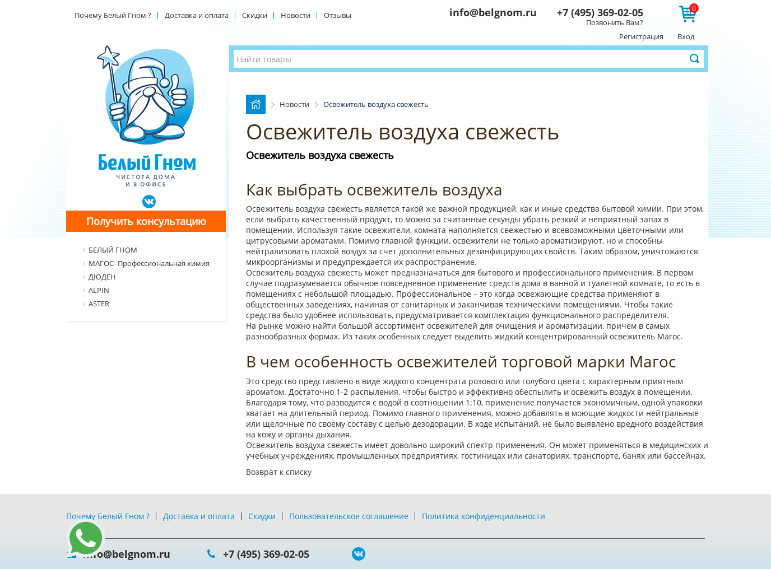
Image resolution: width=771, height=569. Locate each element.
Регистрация (641, 36)
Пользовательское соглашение (348, 516)
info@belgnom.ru (493, 12)
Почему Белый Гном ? (113, 15)
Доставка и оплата (197, 15)
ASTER (99, 304)
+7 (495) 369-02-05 (600, 12)
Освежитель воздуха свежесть (305, 208)
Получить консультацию (146, 221)
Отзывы (337, 15)
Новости (295, 15)
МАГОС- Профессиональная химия (149, 263)
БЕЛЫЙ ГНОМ (113, 250)
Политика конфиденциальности (483, 516)
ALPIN (99, 290)
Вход (685, 36)
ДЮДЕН (102, 277)
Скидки (254, 15)
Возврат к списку (279, 472)
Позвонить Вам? (614, 22)
